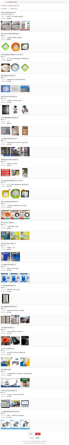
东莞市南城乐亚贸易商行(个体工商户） (12, 180)
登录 (31, 434)
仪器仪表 (15, 100)
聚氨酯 (8, 268)
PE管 (8, 331)
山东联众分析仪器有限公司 (9, 390)
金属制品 (9, 37)
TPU (8, 121)
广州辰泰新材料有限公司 (8, 285)
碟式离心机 (16, 352)
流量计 (20, 100)
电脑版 (37, 438)
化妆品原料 (10, 205)
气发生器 (9, 394)
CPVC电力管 (19, 331)
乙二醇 (13, 247)
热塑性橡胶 (10, 79)
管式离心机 (10, 352)
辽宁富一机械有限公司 (7, 348)
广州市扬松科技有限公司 (8, 264)
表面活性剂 (10, 289)
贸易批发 (9, 18)
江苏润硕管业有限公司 (7, 327)
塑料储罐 (9, 310)
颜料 (16, 163)
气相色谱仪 (21, 394)
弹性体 (8, 16)
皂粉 (14, 289)
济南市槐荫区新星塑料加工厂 (9, 306)
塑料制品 (14, 37)
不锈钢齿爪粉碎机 (27, 373)
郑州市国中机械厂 (6, 369)
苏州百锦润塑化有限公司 (8, 12)
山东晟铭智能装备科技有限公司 (10, 411)
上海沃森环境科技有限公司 (9, 138)
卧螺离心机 (22, 352)
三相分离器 (21, 310)
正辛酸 (8, 226)
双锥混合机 (19, 373)
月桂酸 (16, 226)
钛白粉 (12, 163)
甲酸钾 (8, 247)
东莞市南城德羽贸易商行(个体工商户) (12, 54)
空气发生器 (15, 394)
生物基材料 (16, 205)
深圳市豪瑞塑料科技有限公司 (9, 117)
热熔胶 (8, 163)
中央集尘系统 (24, 142)
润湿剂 (16, 268)
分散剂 (12, 268)
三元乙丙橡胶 (14, 16)
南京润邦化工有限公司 (7, 222)
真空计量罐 (15, 310)
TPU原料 (15, 79)
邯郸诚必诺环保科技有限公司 (9, 159)
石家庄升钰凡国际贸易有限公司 (10, 33)
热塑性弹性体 (21, 79)
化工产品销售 (10, 58)
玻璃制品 (19, 37)
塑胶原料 (20, 16)
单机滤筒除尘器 (11, 142)
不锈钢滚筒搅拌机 (11, 373)
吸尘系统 (17, 142)
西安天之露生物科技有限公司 (9, 201)
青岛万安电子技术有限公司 (9, 96)
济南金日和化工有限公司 (8, 243)
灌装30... (9, 415)
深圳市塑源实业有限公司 (8, 75)
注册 (38, 434)
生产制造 (9, 81)
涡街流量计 (10, 100)
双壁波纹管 (13, 331)
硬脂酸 (12, 226)
